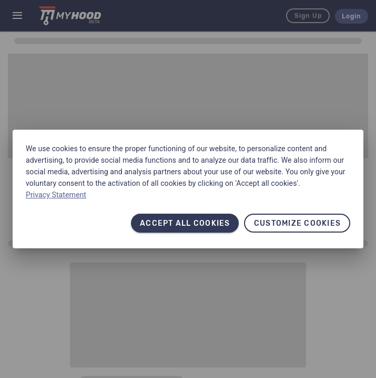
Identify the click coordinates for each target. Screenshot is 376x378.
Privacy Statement (56, 195)
